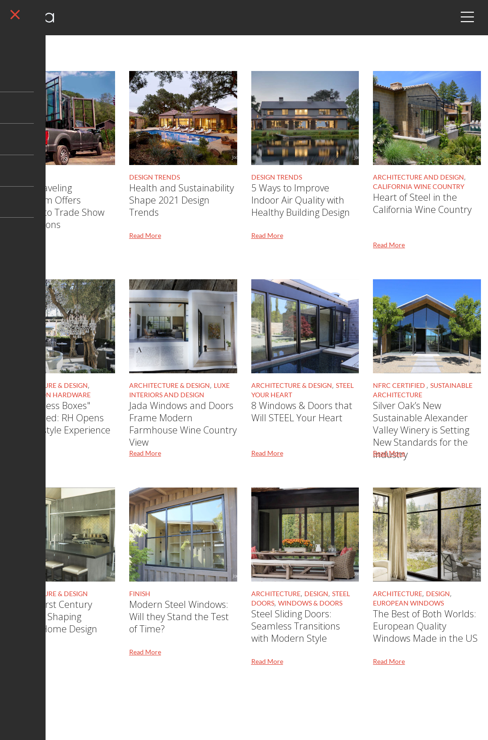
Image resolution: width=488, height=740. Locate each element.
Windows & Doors (310, 603)
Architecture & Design (47, 385)
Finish (139, 594)
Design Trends (154, 177)
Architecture (276, 594)
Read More (23, 235)
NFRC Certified (399, 385)
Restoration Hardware (49, 395)
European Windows (408, 603)
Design (19, 177)
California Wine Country (419, 186)
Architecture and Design (418, 177)
